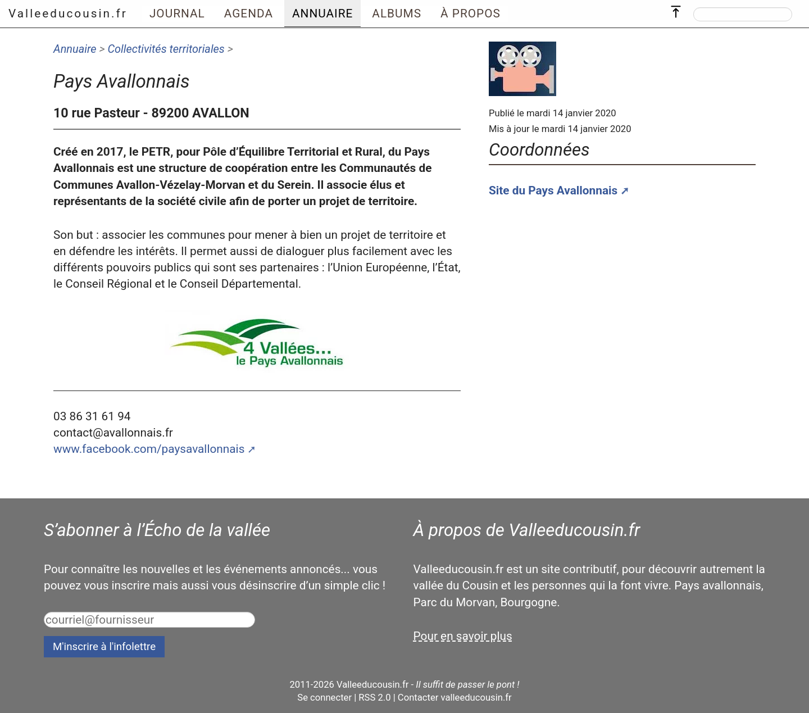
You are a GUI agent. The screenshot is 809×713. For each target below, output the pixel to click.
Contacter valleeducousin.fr (455, 697)
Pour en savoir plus (462, 636)
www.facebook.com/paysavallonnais (148, 449)
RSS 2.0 (374, 697)
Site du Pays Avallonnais (553, 190)
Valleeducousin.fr (68, 13)
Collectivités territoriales (165, 49)
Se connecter (324, 697)
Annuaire (75, 49)
